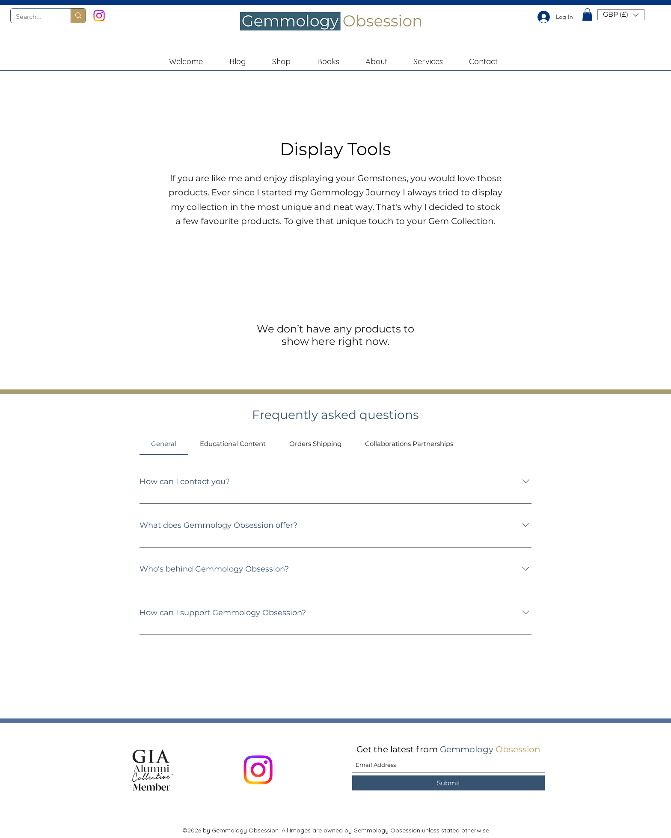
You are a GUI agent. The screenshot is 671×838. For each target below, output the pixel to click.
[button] (587, 14)
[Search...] (34, 17)
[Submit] (448, 782)
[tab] (164, 444)
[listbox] (620, 14)
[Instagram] (99, 15)
